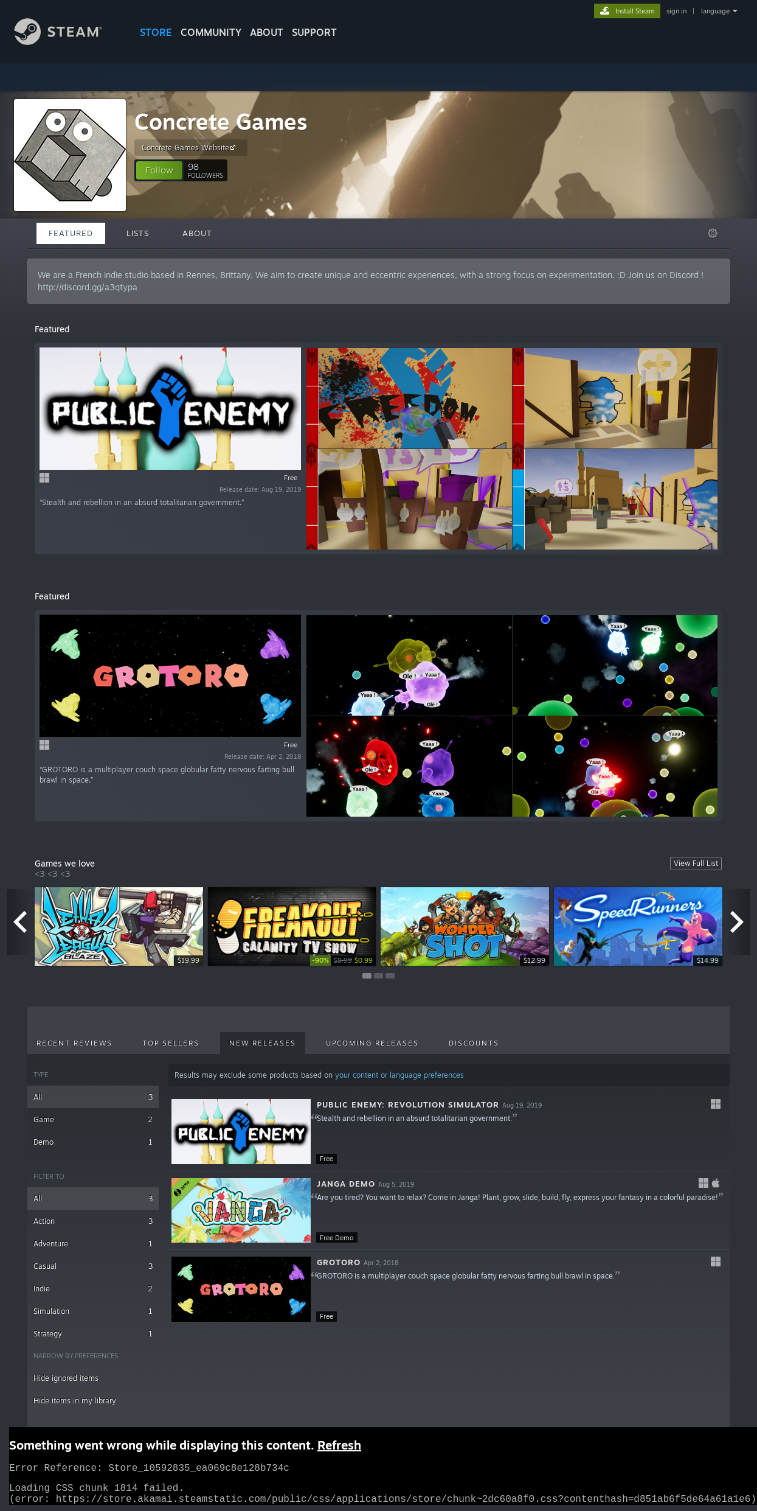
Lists (137, 233)
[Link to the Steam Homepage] (67, 42)
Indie (93, 1288)
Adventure (93, 1243)
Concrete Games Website (190, 147)
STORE (156, 32)
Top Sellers (170, 1043)
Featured (71, 233)
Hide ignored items (66, 1378)
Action (93, 1221)
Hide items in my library (74, 1400)
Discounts (474, 1043)
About (266, 32)
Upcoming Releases (372, 1043)
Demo (93, 1142)
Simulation (93, 1311)
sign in (676, 11)
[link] (343, 960)
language (715, 11)
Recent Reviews (74, 1043)
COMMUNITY (211, 32)
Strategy (93, 1333)
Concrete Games (221, 121)
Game (93, 1119)
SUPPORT (314, 32)
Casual (93, 1266)
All (93, 1097)
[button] (159, 170)
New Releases (262, 1043)
